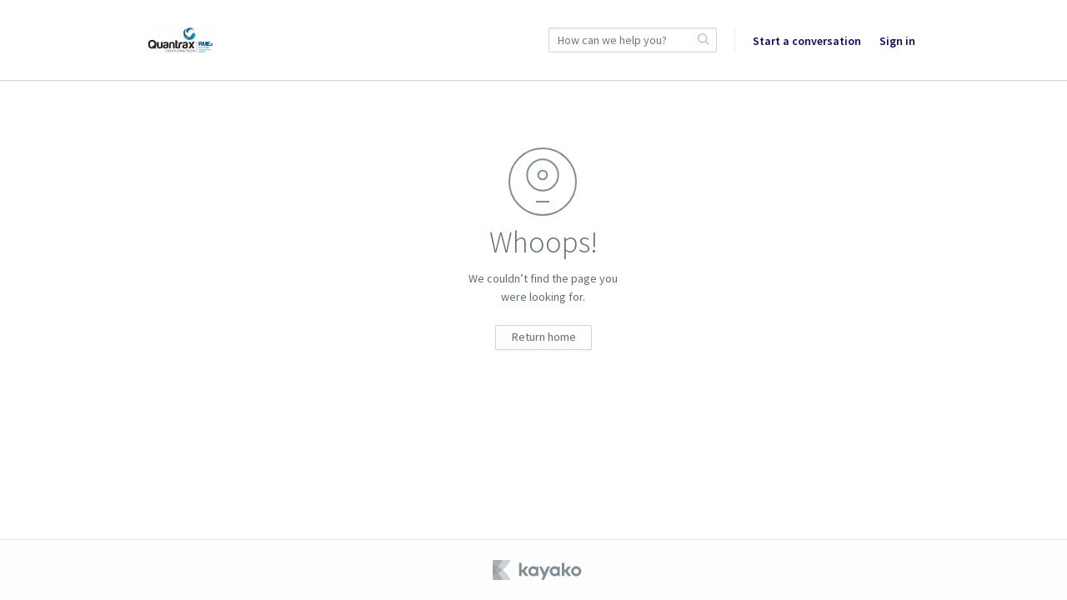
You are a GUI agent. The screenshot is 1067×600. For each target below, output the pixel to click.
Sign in (897, 40)
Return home (544, 336)
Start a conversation (807, 40)
